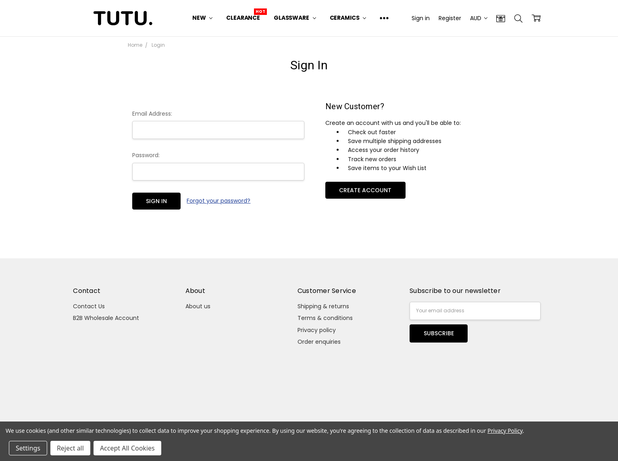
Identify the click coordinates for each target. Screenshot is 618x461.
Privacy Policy (504, 430)
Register (450, 18)
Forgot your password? (218, 201)
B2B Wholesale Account (106, 318)
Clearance (243, 18)
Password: (146, 155)
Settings (28, 448)
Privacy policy (317, 330)
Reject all (70, 448)
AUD (478, 18)
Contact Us (89, 306)
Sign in (421, 18)
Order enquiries (319, 342)
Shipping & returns (323, 306)
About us (197, 306)
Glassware (295, 18)
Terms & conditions (325, 318)
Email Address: (152, 114)
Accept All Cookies (127, 448)
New (202, 18)
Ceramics (348, 18)
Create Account (365, 190)
